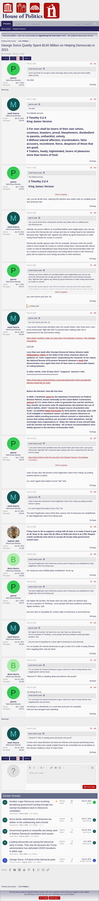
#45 (95, 728)
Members (35, 23)
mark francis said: (35, 69)
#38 (95, 492)
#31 (95, 64)
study (81, 360)
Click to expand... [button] (61, 194)
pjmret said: (33, 104)
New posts (6, 29)
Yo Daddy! (8, 54)
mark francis (13, 814)
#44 (95, 687)
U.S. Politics (33, 814)
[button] (27, 23)
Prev (6, 58)
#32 (95, 99)
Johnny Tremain (15, 862)
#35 (95, 265)
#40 (95, 554)
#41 (95, 582)
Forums (7, 23)
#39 (95, 527)
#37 (95, 438)
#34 (95, 213)
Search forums (19, 29)
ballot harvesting (53, 411)
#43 (95, 660)
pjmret (89, 803)
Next (26, 58)
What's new (20, 23)
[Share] (91, 63)
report (48, 397)
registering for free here (49, 35)
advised (30, 402)
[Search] (95, 23)
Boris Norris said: (35, 734)
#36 (95, 313)
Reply (94, 84)
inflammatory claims (36, 355)
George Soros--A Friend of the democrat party (32, 859)
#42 (95, 623)
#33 (95, 168)
